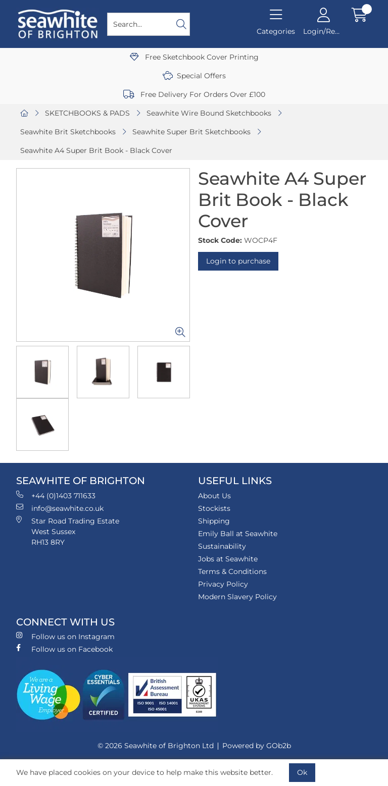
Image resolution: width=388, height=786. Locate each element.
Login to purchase (238, 261)
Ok (302, 772)
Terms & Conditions (232, 571)
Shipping (214, 521)
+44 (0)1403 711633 (55, 495)
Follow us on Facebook (64, 649)
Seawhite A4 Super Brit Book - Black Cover (96, 150)
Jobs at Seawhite (228, 558)
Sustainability (222, 546)
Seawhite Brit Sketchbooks (68, 131)
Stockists (214, 508)
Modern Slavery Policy (237, 596)
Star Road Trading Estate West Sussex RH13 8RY (67, 531)
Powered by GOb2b (256, 745)
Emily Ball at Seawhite (237, 533)
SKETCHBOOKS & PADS (87, 113)
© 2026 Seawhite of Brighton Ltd (156, 745)
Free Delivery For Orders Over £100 (194, 94)
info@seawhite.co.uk (60, 508)
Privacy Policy (223, 584)
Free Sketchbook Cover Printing (194, 57)
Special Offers (194, 75)
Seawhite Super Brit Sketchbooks (191, 131)
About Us (214, 495)
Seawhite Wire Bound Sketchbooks (209, 113)
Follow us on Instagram (65, 636)
